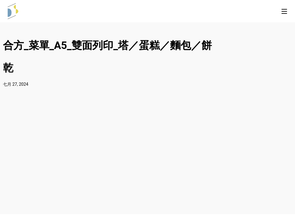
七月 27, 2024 (15, 84)
